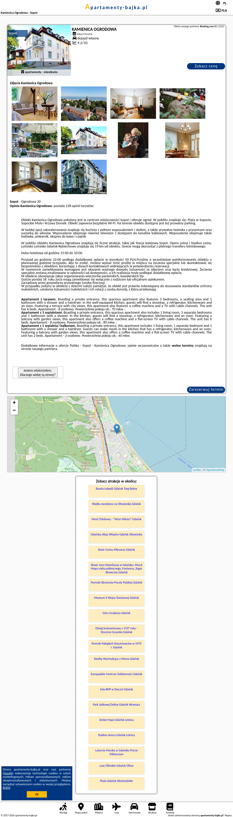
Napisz (228, 815)
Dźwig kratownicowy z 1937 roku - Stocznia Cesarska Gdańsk (116, 630)
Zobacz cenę (206, 66)
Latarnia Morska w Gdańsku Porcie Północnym (116, 752)
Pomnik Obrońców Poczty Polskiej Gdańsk (116, 582)
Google (8, 773)
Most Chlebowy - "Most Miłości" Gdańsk (116, 519)
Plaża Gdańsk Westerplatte (116, 781)
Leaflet (197, 470)
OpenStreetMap (215, 470)
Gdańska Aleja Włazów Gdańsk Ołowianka (116, 534)
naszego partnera (44, 349)
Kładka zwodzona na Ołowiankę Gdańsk (116, 504)
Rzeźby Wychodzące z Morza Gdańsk (116, 659)
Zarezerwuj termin (206, 389)
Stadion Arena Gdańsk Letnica (116, 735)
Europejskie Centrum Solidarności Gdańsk (116, 674)
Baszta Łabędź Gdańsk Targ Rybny (116, 488)
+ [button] (14, 403)
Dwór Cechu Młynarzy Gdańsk (116, 549)
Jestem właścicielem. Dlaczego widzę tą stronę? (38, 372)
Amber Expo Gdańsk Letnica (116, 720)
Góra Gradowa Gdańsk (116, 613)
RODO (6, 788)
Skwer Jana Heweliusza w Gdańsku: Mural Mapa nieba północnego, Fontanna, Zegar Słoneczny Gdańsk (116, 568)
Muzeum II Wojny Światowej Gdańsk (116, 598)
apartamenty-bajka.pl (116, 7)
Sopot (13, 33)
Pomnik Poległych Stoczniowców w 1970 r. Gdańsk (117, 645)
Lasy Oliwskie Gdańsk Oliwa (116, 765)
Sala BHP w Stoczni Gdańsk (116, 689)
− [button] (14, 411)
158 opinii (73, 206)
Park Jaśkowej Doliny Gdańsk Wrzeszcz (116, 704)
